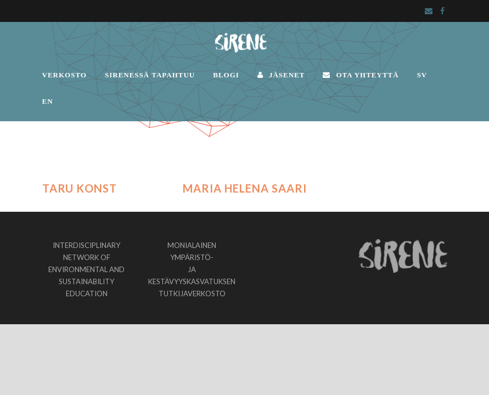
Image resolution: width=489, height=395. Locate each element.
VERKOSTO (64, 75)
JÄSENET (281, 75)
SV (422, 75)
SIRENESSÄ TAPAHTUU (150, 75)
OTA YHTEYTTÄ (360, 75)
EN (47, 101)
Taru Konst (79, 188)
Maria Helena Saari (245, 188)
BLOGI (226, 75)
